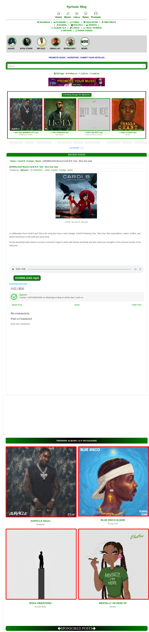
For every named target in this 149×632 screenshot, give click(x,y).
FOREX (74, 22)
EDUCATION (90, 22)
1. (26, 117)
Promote (96, 15)
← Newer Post (15, 305)
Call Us (84, 73)
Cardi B (21, 161)
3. (94, 117)
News (85, 15)
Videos (76, 15)
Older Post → (138, 305)
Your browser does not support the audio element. (76, 269)
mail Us (95, 73)
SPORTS (91, 25)
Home (58, 15)
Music (67, 15)
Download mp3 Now (18, 283)
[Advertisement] (74, 415)
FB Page (60, 73)
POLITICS (77, 25)
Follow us (72, 73)
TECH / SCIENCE (92, 28)
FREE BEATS (109, 22)
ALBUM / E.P (58, 28)
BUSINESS (43, 22)
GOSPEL (62, 25)
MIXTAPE (66, 30)
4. (128, 117)
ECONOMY (59, 22)
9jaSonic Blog (77, 6)
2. (60, 117)
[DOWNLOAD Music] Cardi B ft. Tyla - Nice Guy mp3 (33, 167)
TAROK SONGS (84, 30)
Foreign (30, 161)
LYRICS (74, 28)
